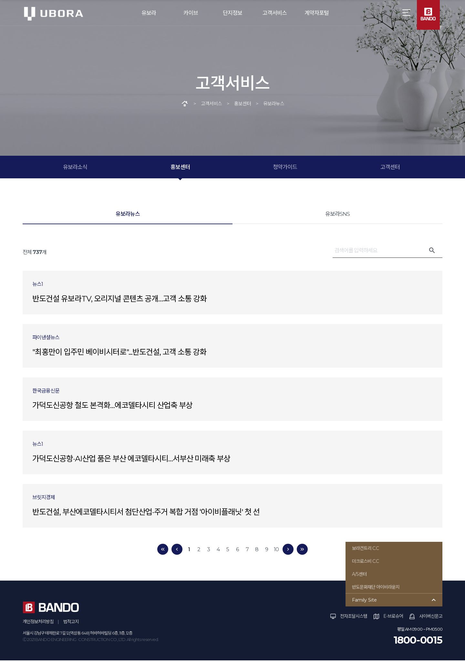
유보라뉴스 (128, 215)
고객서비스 (275, 13)
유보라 (148, 13)
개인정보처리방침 (38, 623)
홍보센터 (180, 168)
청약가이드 (285, 168)
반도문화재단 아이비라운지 (375, 589)
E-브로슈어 (393, 618)
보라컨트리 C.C (365, 550)
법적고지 (71, 623)
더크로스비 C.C (365, 563)
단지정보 (232, 13)
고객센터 (390, 168)
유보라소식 (75, 168)
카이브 (190, 13)
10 (276, 551)
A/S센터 (359, 576)
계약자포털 (317, 13)
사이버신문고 (430, 618)
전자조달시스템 (353, 618)
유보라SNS (337, 215)
